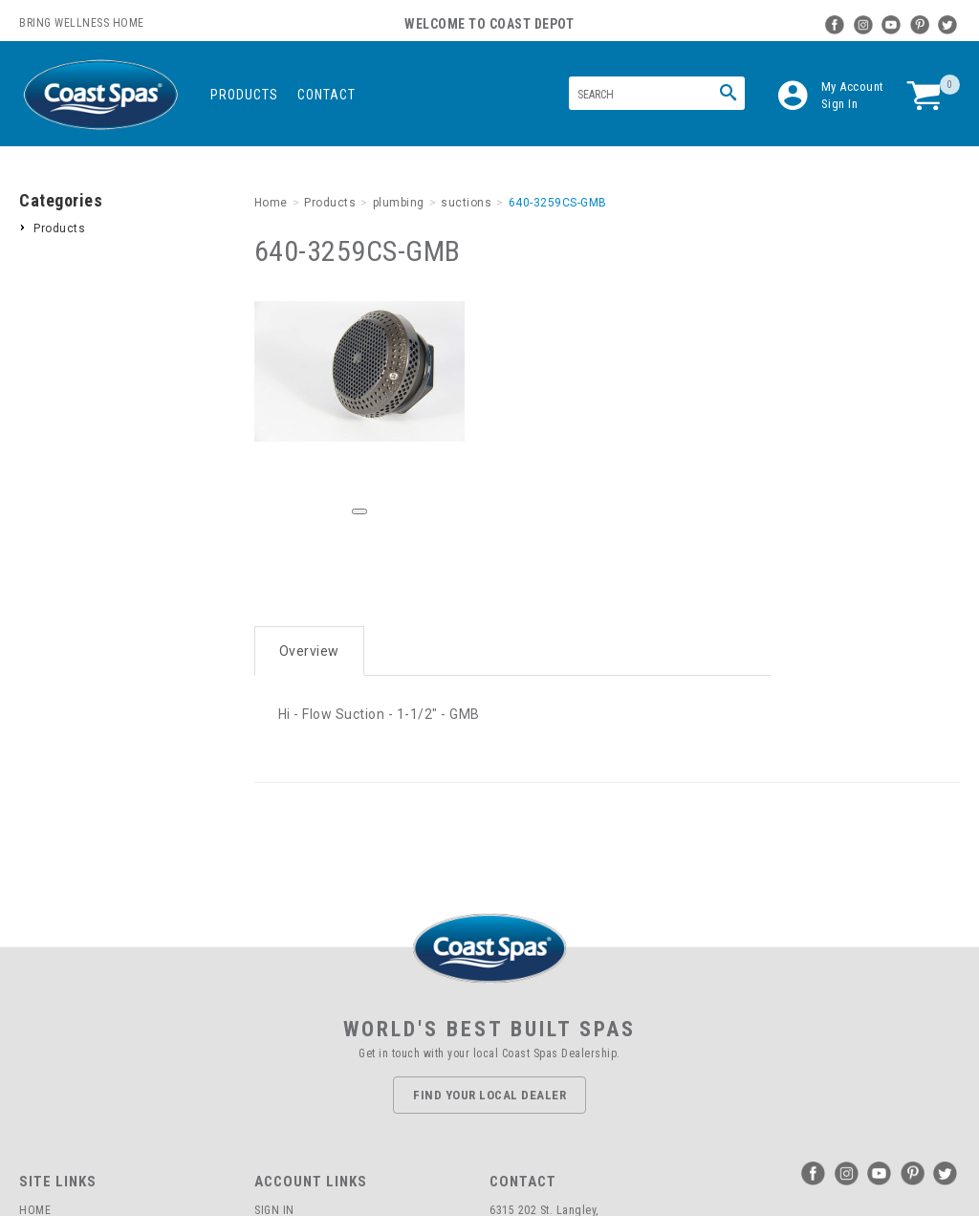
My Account (852, 86)
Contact (326, 94)
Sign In (840, 104)
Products (244, 94)
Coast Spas (100, 95)
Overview (309, 651)
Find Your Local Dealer (489, 1095)
